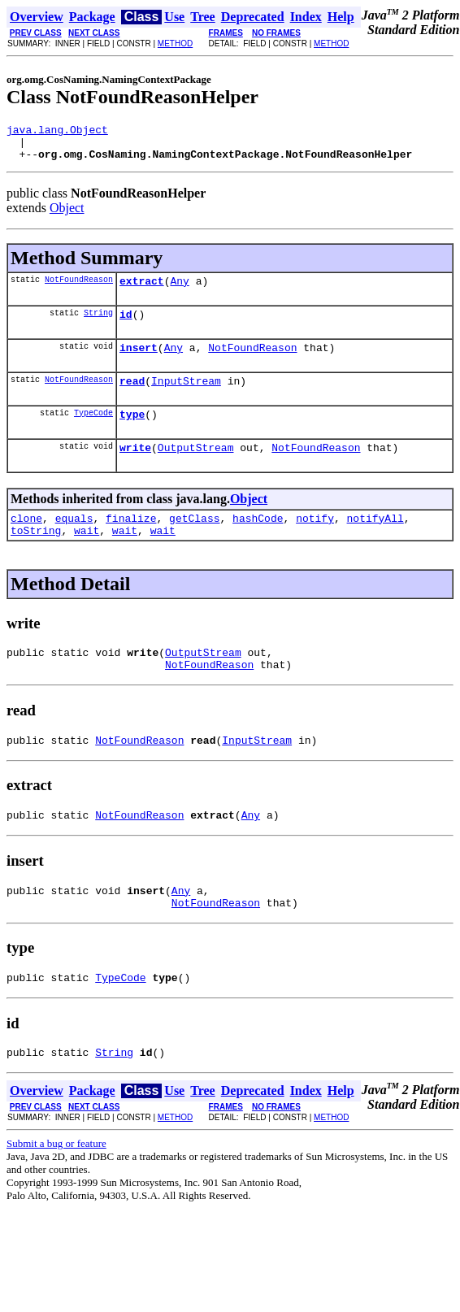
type (132, 433)
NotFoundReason (79, 288)
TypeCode (93, 431)
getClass (194, 542)
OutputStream (196, 469)
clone (26, 542)
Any (179, 290)
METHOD (175, 43)
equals (74, 542)
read (132, 397)
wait (86, 557)
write (135, 469)
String (98, 324)
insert (138, 361)
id (125, 326)
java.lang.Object (57, 131)
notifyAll (375, 542)
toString (36, 557)
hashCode (257, 542)
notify (315, 542)
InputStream (186, 397)
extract (141, 290)
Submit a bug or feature (56, 1190)
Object (67, 215)
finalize (131, 542)
